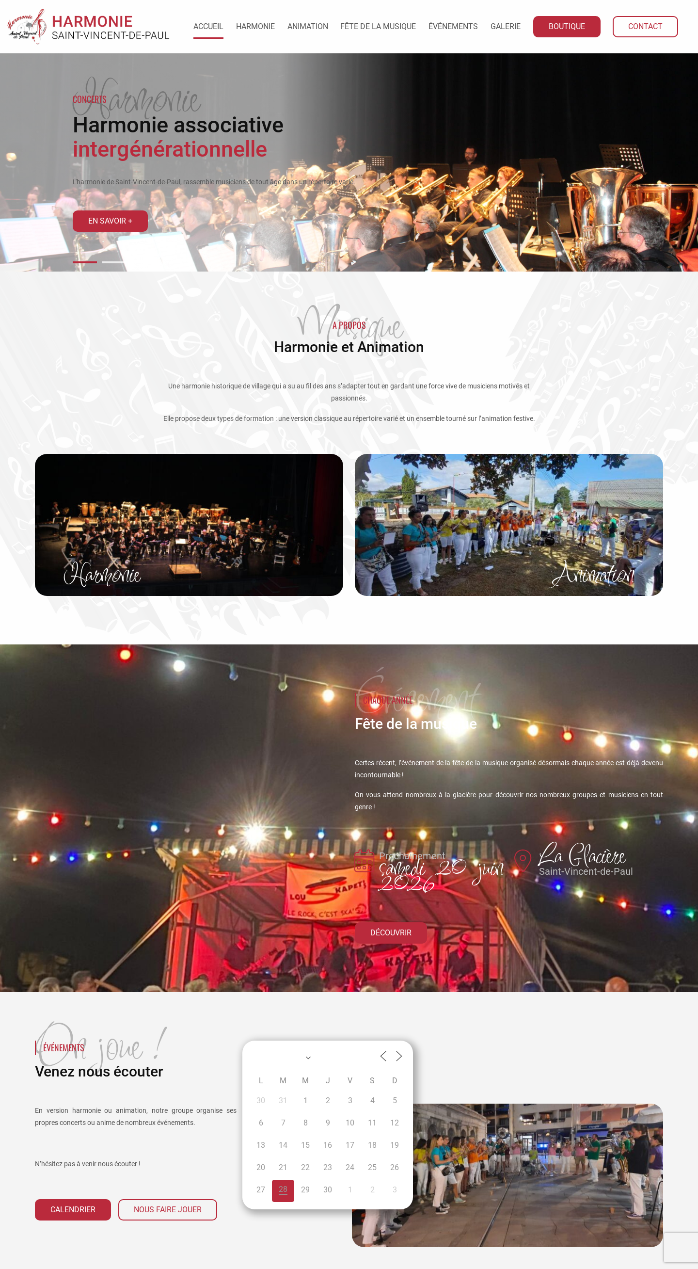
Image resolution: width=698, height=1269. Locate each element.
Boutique (567, 26)
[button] (85, 262)
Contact (645, 26)
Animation (307, 26)
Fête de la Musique (378, 26)
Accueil (208, 26)
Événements (453, 26)
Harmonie (255, 26)
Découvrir (391, 932)
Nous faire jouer (168, 1209)
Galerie (506, 26)
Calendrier (72, 1209)
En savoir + (110, 220)
